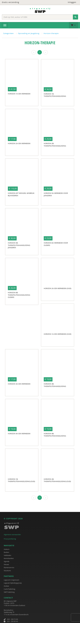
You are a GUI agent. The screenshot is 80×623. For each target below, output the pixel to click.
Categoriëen (8, 33)
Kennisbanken (9, 558)
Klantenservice (9, 567)
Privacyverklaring (10, 539)
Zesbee (6, 586)
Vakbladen (7, 555)
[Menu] (5, 25)
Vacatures (7, 570)
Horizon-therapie (51, 33)
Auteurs (6, 549)
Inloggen (70, 2)
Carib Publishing (9, 589)
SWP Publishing (9, 592)
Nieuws (6, 564)
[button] (73, 25)
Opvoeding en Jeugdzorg (28, 33)
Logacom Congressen (11, 580)
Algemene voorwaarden (12, 534)
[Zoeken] (75, 17)
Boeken (6, 552)
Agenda (6, 561)
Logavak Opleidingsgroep (13, 583)
